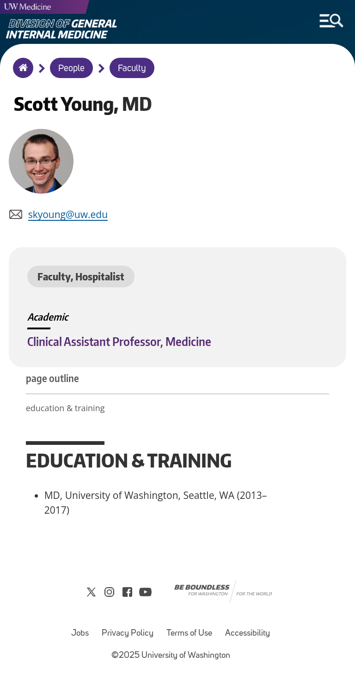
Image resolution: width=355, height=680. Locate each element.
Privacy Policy (127, 633)
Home (21, 74)
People (71, 68)
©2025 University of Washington (170, 655)
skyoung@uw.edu (68, 214)
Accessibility (247, 633)
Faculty (132, 68)
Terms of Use (189, 633)
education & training (65, 407)
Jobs (80, 633)
